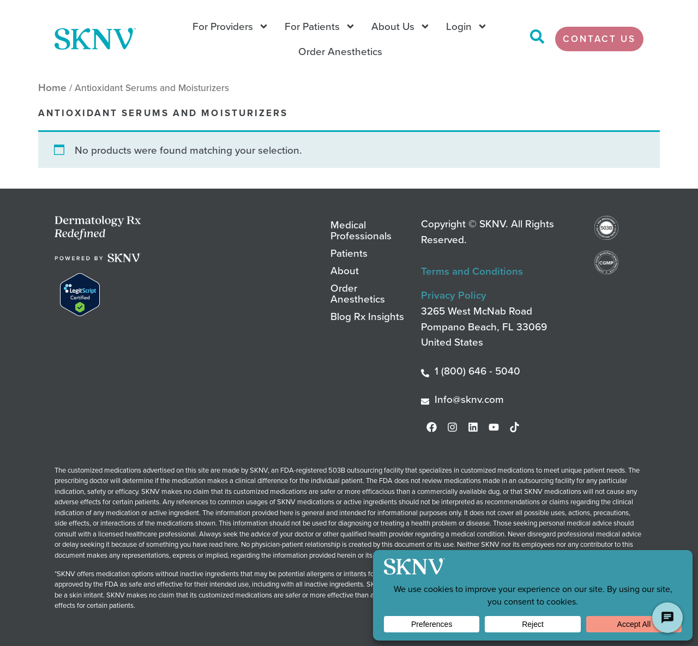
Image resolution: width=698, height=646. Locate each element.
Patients (349, 252)
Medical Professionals (361, 230)
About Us (400, 26)
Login (467, 26)
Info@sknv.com (469, 398)
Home (52, 87)
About (344, 270)
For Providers (230, 26)
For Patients (320, 26)
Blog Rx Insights (367, 316)
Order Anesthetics (340, 51)
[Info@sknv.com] (425, 401)
